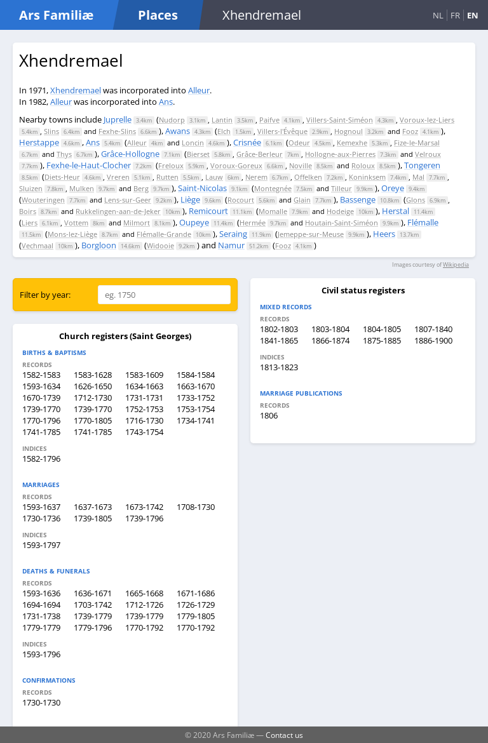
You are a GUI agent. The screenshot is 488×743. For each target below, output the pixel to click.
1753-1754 (196, 409)
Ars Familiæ (56, 14)
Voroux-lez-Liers (427, 119)
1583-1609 (144, 374)
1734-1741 (196, 420)
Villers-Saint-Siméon (339, 119)
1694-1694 (41, 604)
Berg (141, 188)
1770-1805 (93, 420)
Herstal (395, 211)
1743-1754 (144, 432)
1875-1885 (382, 340)
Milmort (136, 222)
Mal (418, 177)
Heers (384, 233)
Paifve (269, 119)
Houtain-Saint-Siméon (341, 222)
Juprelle (118, 119)
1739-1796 (144, 518)
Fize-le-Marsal (417, 142)
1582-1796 (41, 458)
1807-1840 (433, 329)
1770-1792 (144, 627)
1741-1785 (41, 432)
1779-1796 (93, 627)
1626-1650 (93, 386)
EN (472, 15)
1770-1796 (41, 420)
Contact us (284, 735)
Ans (166, 101)
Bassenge (358, 199)
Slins (51, 131)
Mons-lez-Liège (72, 234)
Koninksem (367, 177)
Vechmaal (37, 245)
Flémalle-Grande (164, 234)
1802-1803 (279, 329)
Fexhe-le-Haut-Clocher (88, 165)
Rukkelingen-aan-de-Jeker (118, 211)
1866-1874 (330, 340)
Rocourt (240, 199)
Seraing (233, 233)
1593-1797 (41, 545)
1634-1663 (144, 386)
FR (455, 15)
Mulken (81, 188)
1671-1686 (196, 593)
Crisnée (247, 142)
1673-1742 (144, 506)
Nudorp (172, 119)
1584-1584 (196, 374)
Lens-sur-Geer (127, 199)
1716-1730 (144, 420)
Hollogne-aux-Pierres (340, 154)
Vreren (118, 177)
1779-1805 (196, 616)
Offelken (308, 177)
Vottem (76, 222)
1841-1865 (279, 340)
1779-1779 (41, 627)
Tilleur (341, 188)
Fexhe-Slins (117, 131)
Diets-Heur (62, 177)
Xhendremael (75, 90)
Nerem (256, 177)
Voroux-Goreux (236, 165)
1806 (269, 415)
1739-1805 (93, 518)
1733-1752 (196, 397)
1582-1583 (41, 374)
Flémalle (422, 222)
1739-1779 (93, 616)
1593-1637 (41, 506)
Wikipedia (456, 264)
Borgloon (98, 245)
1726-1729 (196, 604)
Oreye (392, 188)
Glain (302, 199)
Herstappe (39, 142)
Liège (190, 199)
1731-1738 (41, 616)
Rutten (167, 177)
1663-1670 (196, 386)
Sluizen (31, 188)
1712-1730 (93, 397)
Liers (29, 222)
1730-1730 (41, 702)
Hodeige (340, 211)
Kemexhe (352, 142)
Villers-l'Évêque (282, 131)
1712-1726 (144, 604)
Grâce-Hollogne (130, 153)
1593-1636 (41, 593)
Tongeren (422, 165)
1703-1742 (93, 604)
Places (158, 14)
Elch (224, 131)
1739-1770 (41, 409)
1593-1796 (41, 654)
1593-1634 (41, 386)
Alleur (199, 90)
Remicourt (208, 211)
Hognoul (348, 131)
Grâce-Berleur (259, 154)
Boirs (27, 211)
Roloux (363, 165)
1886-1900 (433, 340)
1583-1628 (93, 374)
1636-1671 (93, 593)
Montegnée (273, 188)
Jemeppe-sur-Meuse (311, 234)
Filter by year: (45, 294)
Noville (300, 165)
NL (438, 15)
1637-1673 (93, 506)
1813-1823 (279, 367)
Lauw (214, 177)
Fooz (410, 131)
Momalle (273, 211)
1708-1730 (196, 506)
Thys (64, 154)
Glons (415, 199)
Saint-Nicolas (202, 188)
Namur (231, 245)
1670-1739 (41, 397)
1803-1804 (330, 329)
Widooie (160, 245)
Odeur (299, 142)
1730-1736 (41, 518)
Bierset (198, 154)
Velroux (428, 154)
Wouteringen (43, 199)
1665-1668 (144, 593)
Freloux (171, 165)
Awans (177, 131)
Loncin (193, 142)
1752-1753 (144, 409)
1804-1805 (382, 329)
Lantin (222, 119)
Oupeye (194, 222)
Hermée (253, 222)
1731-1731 (144, 397)
